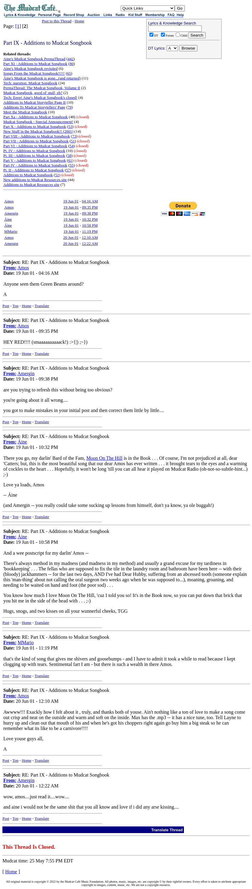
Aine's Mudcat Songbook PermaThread (34, 59)
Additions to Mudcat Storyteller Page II (34, 102)
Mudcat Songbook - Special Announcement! (38, 121)
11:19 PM (89, 231)
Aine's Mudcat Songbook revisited (30, 68)
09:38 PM (90, 213)
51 (73, 141)
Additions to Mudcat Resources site (31, 184)
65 (69, 73)
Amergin (11, 213)
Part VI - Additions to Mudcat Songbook (35, 146)
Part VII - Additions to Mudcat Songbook (36, 141)
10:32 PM (90, 219)
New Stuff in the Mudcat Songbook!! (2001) (38, 131)
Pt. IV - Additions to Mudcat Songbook (34, 150)
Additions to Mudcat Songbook (28, 175)
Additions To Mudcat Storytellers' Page (34, 107)
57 (68, 170)
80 (72, 63)
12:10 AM (90, 237)
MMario (10, 231)
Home (79, 21)
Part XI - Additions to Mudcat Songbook (35, 63)
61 (70, 160)
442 (70, 59)
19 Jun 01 (71, 201)
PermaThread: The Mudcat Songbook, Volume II (41, 88)
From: (9, 267)
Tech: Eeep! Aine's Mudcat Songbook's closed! (40, 97)
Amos (9, 201)
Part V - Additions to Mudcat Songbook (34, 160)
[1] (18, 26)
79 (69, 107)
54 (72, 146)
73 (74, 136)
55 (72, 165)
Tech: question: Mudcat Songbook (30, 83)
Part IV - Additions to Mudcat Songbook (35, 165)
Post (5, 305)
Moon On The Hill (104, 458)
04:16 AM (90, 201)
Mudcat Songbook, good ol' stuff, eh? (32, 92)
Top (15, 305)
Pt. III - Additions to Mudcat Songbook (34, 155)
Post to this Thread (56, 21)
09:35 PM (90, 207)
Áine (8, 219)
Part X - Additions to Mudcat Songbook (34, 126)
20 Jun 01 (71, 237)
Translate (41, 305)
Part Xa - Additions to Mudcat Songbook (35, 117)
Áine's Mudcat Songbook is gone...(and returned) (42, 78)
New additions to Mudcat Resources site (35, 179)
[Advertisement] (184, 100)
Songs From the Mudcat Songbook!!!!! (34, 73)
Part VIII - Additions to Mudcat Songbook (36, 136)
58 (69, 155)
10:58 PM (90, 225)
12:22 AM (90, 243)
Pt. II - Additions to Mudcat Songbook (33, 170)
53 (70, 126)
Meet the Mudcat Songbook (25, 112)
